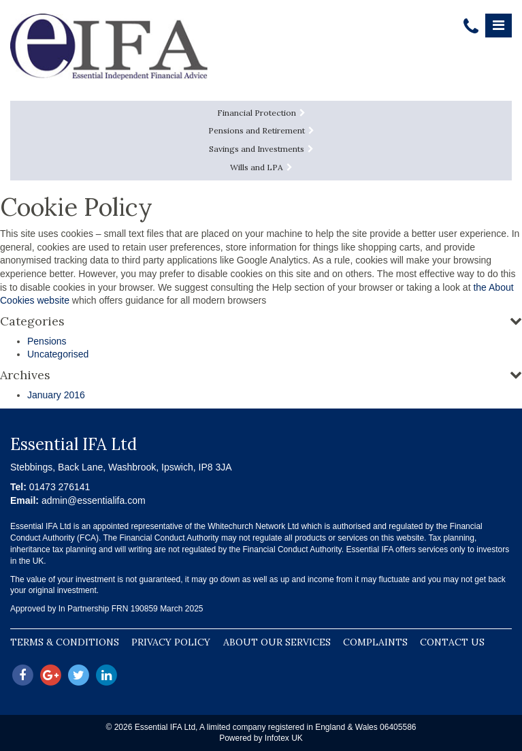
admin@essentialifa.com (94, 500)
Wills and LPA (261, 167)
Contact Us (452, 642)
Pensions (47, 341)
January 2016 (56, 394)
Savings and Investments (261, 149)
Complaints (375, 642)
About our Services (277, 642)
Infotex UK (284, 738)
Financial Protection (261, 113)
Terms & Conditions (64, 642)
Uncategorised (57, 354)
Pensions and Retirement (261, 130)
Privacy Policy (170, 642)
